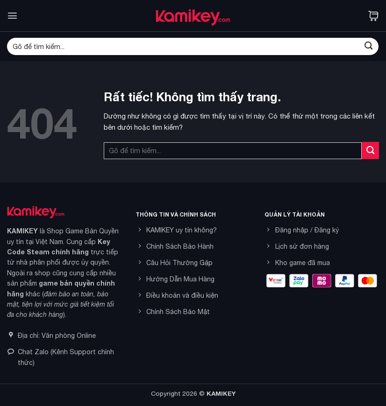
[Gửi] (368, 46)
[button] (12, 16)
